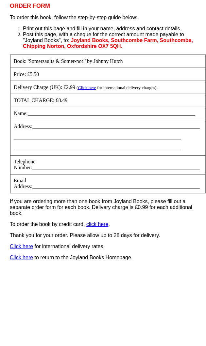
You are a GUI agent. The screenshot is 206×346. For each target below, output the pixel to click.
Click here (87, 87)
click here (97, 224)
